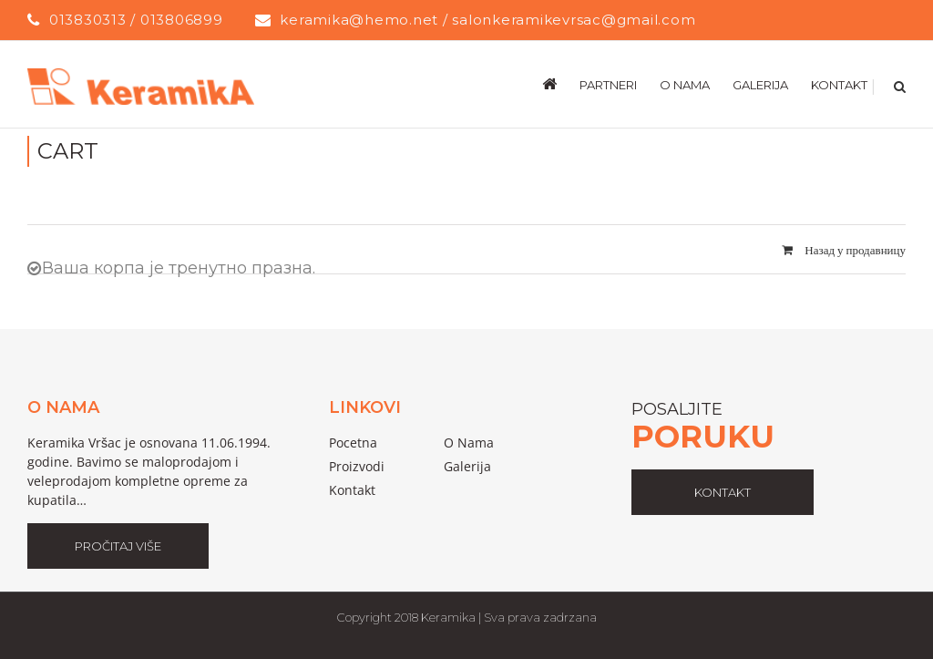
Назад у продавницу (855, 250)
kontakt (722, 492)
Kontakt (352, 490)
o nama (469, 442)
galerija (467, 466)
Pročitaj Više (118, 546)
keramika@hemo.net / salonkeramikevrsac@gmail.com (487, 19)
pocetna (353, 442)
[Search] (898, 84)
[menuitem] (560, 84)
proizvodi (356, 466)
